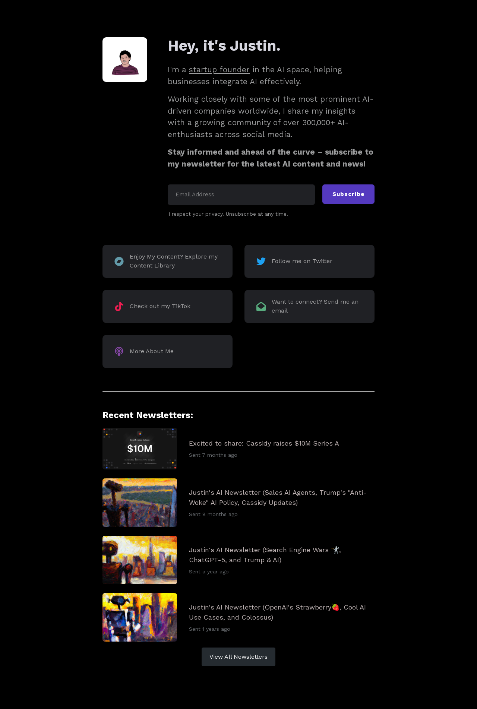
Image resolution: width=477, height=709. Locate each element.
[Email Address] (241, 194)
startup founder (219, 69)
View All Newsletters (238, 656)
